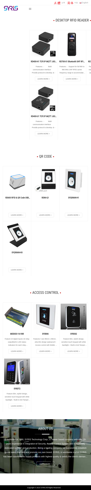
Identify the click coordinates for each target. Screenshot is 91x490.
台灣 (59, 3)
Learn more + (45, 464)
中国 (72, 3)
